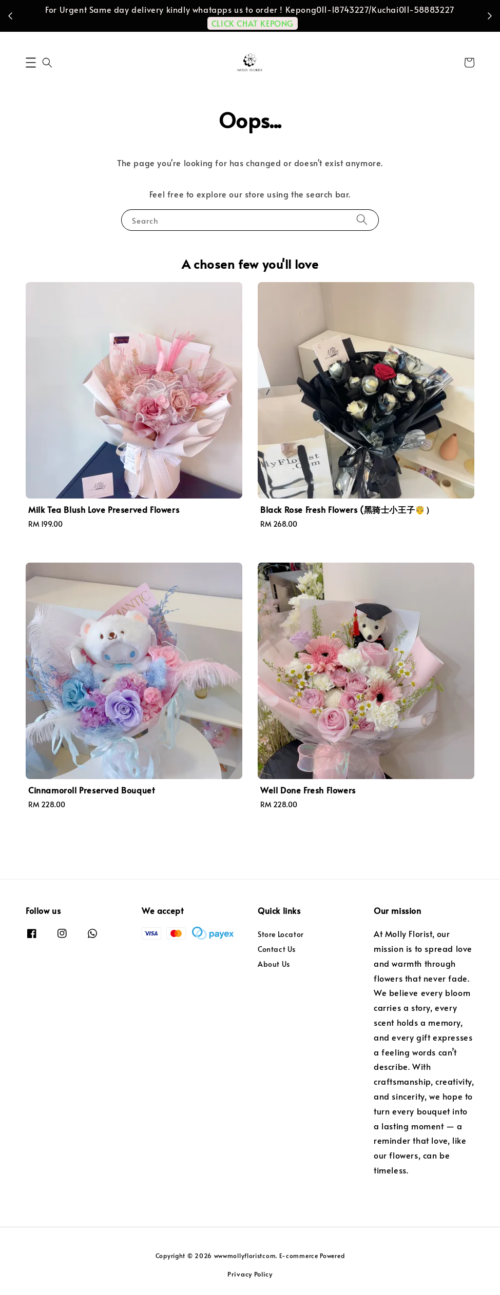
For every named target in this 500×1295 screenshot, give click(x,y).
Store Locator (281, 934)
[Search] (361, 220)
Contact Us (277, 949)
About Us (274, 964)
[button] (31, 62)
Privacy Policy (250, 1274)
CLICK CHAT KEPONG (252, 23)
